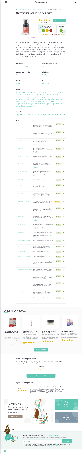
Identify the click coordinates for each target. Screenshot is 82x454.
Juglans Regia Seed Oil (22, 193)
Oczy (44, 66)
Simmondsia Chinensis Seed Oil (24, 208)
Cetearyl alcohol (21, 232)
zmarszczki (32, 115)
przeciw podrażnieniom (55, 104)
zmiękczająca (33, 94)
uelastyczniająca (22, 94)
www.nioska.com (75, 451)
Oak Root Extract (21, 251)
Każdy (44, 75)
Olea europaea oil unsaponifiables (25, 269)
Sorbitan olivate (21, 216)
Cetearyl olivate (21, 185)
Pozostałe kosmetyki (41, 349)
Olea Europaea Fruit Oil (22, 261)
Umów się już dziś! (15, 416)
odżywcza (30, 101)
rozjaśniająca (43, 94)
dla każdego (41, 115)
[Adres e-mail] (42, 441)
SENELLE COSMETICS (23, 66)
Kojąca (18, 92)
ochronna (59, 97)
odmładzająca (59, 92)
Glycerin (19, 132)
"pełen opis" (36, 127)
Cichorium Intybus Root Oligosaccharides (23, 180)
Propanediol (20, 163)
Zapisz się (67, 441)
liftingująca (51, 101)
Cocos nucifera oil (21, 224)
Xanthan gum (20, 276)
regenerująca (53, 94)
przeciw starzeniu (40, 104)
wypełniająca (21, 104)
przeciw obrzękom (22, 99)
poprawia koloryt (41, 101)
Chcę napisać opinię (41, 376)
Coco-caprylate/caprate (22, 171)
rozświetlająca (50, 97)
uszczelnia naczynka (55, 99)
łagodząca (29, 104)
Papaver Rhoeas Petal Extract (24, 256)
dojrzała (63, 115)
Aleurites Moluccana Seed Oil (24, 156)
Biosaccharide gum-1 (22, 297)
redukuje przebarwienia (38, 99)
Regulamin (47, 451)
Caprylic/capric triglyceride (23, 201)
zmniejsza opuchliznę (29, 92)
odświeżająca (21, 106)
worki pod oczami (52, 115)
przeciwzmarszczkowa (45, 92)
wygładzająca (30, 97)
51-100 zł (45, 83)
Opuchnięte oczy (22, 115)
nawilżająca (40, 97)
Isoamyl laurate (21, 140)
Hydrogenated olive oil (22, 282)
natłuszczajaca (21, 101)
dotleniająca (30, 106)
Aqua (19, 123)
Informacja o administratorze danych (55, 445)
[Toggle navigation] (5, 2)
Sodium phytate (21, 291)
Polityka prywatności (40, 451)
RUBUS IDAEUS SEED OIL (23, 148)
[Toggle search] (76, 2)
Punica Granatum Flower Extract (24, 240)
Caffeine (19, 246)
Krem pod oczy (21, 75)
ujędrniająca (20, 97)
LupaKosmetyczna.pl (59, 451)
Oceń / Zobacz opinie (59, 20)
